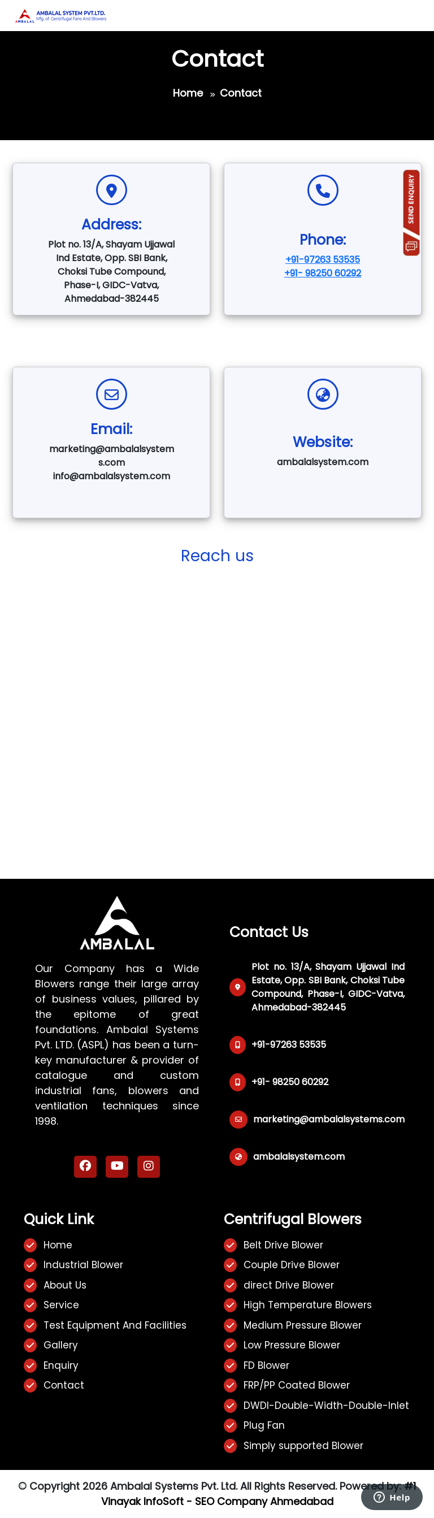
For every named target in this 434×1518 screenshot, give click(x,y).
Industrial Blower (83, 1265)
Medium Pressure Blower (303, 1325)
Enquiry (61, 1365)
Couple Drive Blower (292, 1265)
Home (188, 93)
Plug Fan (264, 1425)
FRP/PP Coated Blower (297, 1385)
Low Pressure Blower (292, 1345)
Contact (64, 1385)
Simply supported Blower (303, 1445)
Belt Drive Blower (283, 1245)
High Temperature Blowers (308, 1305)
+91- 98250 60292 (322, 273)
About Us (65, 1285)
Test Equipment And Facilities (115, 1325)
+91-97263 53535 (322, 259)
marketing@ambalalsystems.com (329, 1119)
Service (61, 1305)
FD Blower (266, 1365)
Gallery (61, 1345)
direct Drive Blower (289, 1285)
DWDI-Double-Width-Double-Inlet (326, 1405)
